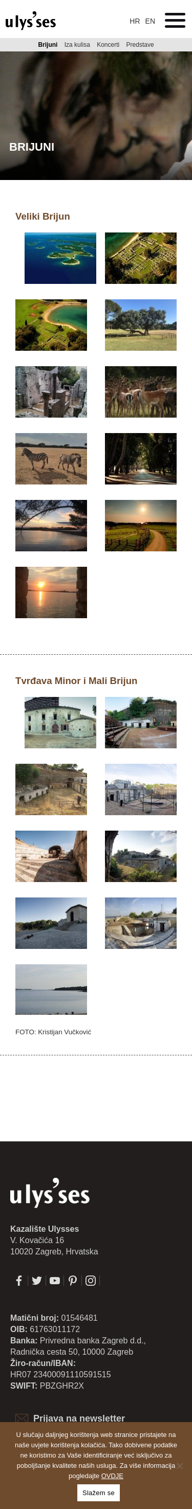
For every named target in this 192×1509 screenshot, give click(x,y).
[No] (179, 1466)
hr (135, 21)
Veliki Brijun (42, 216)
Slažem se (98, 1493)
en (150, 21)
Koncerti (108, 44)
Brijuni (47, 44)
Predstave (140, 44)
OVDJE (112, 1476)
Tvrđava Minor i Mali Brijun (76, 680)
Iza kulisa (77, 44)
